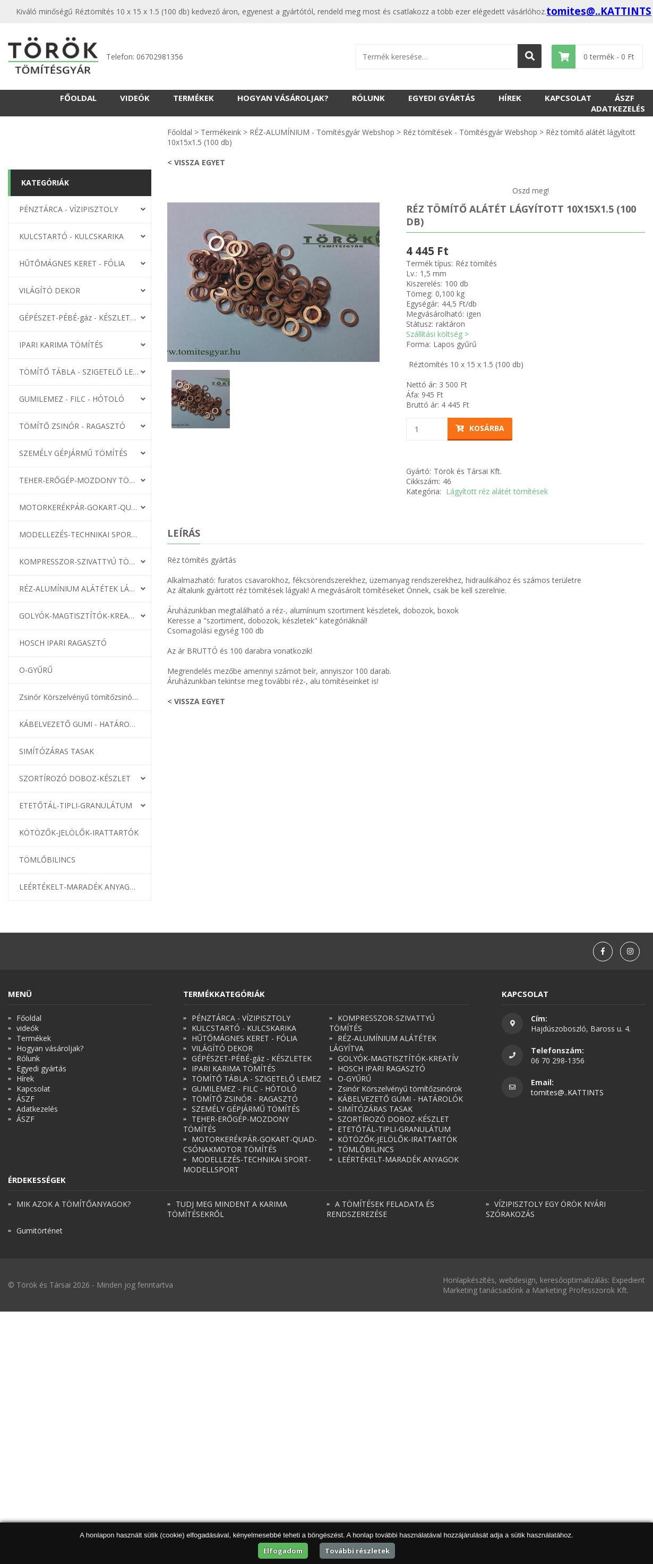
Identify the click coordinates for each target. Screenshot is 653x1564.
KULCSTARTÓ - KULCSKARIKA (71, 236)
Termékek (193, 97)
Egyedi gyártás (441, 97)
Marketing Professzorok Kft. (580, 1290)
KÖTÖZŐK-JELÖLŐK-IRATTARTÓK (79, 832)
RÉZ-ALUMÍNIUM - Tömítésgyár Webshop (322, 132)
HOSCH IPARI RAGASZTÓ (63, 643)
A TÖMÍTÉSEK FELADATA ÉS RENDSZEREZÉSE (380, 1209)
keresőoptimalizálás (574, 1280)
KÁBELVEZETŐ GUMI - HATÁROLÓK (79, 724)
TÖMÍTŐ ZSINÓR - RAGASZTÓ (72, 426)
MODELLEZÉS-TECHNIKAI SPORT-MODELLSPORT (79, 534)
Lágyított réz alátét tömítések (497, 491)
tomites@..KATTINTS (598, 11)
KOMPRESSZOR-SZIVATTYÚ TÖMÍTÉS (79, 561)
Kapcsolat (568, 97)
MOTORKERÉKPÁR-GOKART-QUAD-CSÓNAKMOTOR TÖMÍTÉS (79, 507)
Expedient (628, 1280)
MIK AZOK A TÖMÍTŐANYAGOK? (73, 1204)
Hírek (510, 97)
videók (135, 97)
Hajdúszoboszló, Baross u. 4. (581, 1029)
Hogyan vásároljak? (283, 97)
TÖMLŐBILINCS (47, 860)
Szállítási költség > (437, 334)
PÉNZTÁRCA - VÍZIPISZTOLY (68, 209)
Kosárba (480, 428)
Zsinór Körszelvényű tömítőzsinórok (79, 697)
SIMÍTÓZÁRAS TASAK (56, 751)
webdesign (517, 1280)
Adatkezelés (618, 108)
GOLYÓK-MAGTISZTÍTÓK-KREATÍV (79, 616)
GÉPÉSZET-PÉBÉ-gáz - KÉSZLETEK (79, 317)
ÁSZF (624, 97)
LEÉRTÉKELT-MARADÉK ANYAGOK (79, 887)
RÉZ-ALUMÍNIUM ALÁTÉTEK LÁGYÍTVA (79, 589)
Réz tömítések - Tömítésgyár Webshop (470, 132)
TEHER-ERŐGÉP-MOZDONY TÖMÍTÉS (79, 480)
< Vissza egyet (196, 162)
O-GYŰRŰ (36, 670)
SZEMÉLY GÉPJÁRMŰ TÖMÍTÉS (73, 453)
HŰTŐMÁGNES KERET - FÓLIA (72, 263)
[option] (273, 282)
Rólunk (368, 97)
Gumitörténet (39, 1230)
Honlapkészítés (469, 1280)
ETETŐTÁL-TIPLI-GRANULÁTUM (75, 805)
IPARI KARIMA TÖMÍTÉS (61, 345)
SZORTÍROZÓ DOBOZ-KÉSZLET (75, 778)
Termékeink (221, 132)
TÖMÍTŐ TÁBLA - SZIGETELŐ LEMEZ (79, 372)
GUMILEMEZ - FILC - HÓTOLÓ (71, 399)
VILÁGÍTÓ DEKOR (49, 290)
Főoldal (78, 97)
